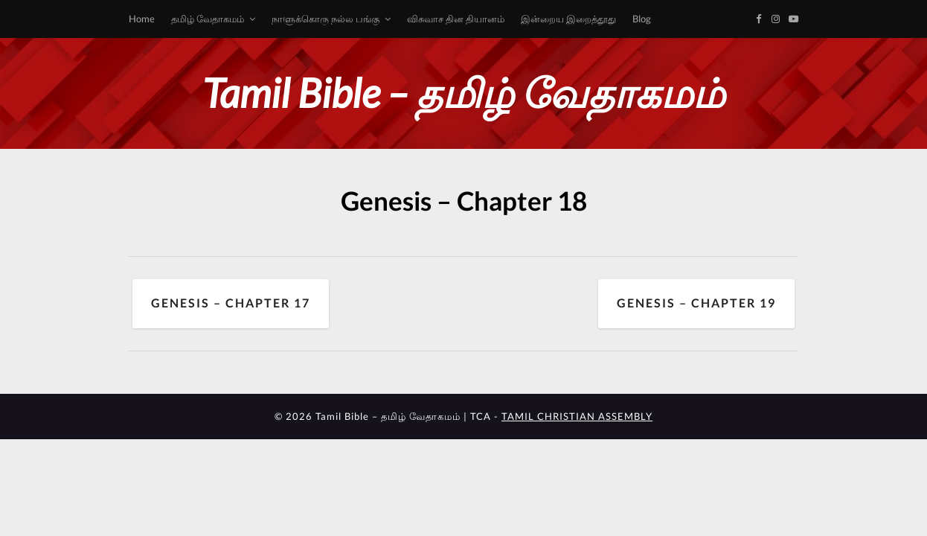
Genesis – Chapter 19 (696, 303)
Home (142, 19)
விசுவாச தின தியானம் (455, 19)
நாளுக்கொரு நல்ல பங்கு (325, 19)
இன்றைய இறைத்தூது (568, 19)
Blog (641, 19)
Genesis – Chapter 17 (230, 303)
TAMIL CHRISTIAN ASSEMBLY (576, 417)
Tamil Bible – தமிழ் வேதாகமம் (463, 92)
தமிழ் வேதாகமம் (207, 19)
